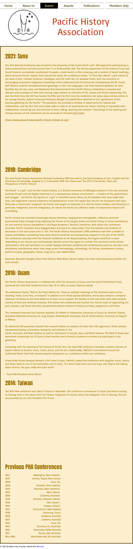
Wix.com (40, 546)
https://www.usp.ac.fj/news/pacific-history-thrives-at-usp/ (37, 119)
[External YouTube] (66, 426)
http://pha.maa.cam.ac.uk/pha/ (106, 258)
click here (78, 112)
